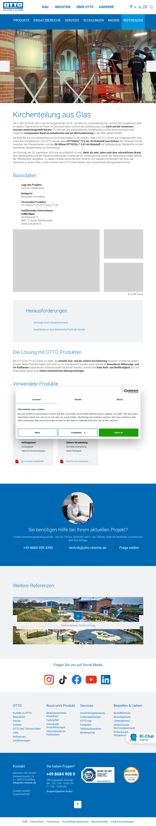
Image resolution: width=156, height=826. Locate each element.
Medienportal (87, 732)
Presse (17, 720)
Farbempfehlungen (90, 716)
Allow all (118, 432)
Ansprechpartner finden (59, 791)
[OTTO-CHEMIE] (13, 7)
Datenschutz (37, 821)
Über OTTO (84, 7)
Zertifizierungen (21, 740)
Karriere (106, 7)
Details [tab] (78, 399)
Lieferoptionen (122, 720)
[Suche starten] (151, 7)
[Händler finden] (131, 7)
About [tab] (120, 399)
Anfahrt (17, 724)
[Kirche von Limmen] (56, 260)
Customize (78, 432)
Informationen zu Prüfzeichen (55, 733)
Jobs (15, 732)
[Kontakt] (139, 7)
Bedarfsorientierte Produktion (56, 715)
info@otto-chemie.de (24, 782)
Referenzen (133, 20)
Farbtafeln (86, 724)
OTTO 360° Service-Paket (27, 728)
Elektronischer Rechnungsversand (124, 726)
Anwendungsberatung (92, 713)
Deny (37, 432)
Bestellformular (122, 713)
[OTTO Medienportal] (135, 7)
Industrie (63, 7)
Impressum (53, 821)
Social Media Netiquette (75, 821)
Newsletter (19, 716)
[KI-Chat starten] (141, 737)
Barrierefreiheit (99, 821)
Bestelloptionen (122, 716)
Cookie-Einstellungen (122, 821)
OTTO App (86, 720)
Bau (45, 7)
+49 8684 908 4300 (38, 548)
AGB (24, 821)
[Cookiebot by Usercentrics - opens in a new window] (126, 391)
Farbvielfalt (52, 720)
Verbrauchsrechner (90, 728)
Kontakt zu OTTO (22, 713)
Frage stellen (129, 548)
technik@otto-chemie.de (87, 548)
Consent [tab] (36, 399)
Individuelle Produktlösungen (55, 726)
